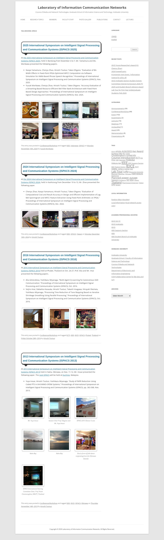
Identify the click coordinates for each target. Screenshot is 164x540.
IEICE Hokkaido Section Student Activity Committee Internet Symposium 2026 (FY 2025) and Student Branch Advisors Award (127, 84)
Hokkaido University (119, 255)
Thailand (95, 335)
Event (113, 114)
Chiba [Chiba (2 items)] (128, 153)
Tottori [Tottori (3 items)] (141, 183)
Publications (102, 20)
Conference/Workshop (48, 145)
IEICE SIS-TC (115, 221)
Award (113, 130)
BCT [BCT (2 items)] (124, 153)
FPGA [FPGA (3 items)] (113, 160)
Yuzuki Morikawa (46, 149)
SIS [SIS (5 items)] (127, 180)
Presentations (116, 136)
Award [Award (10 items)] (140, 151)
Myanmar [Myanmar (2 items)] (121, 174)
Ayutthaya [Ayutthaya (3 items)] (115, 153)
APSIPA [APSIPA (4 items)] (118, 151)
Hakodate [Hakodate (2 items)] (122, 160)
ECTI (68, 335)
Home (22, 20)
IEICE (77, 335)
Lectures (130, 20)
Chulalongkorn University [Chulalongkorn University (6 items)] (123, 155)
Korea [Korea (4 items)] (126, 169)
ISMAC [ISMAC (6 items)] (114, 168)
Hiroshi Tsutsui (37, 237)
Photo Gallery (85, 20)
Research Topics (37, 20)
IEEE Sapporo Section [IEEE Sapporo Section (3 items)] (135, 163)
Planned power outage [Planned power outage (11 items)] (124, 177)
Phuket (88, 335)
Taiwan (79, 234)
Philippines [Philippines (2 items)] (115, 176)
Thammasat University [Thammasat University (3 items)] (130, 183)
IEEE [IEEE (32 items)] (124, 162)
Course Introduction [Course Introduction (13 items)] (123, 157)
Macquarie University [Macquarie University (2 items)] (136, 172)
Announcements (117, 108)
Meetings (115, 124)
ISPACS (81, 145)
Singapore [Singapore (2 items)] (122, 180)
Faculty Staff (68, 20)
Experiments (116, 118)
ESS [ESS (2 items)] (141, 158)
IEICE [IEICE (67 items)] (130, 166)
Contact (116, 20)
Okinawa (84, 503)
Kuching (66, 375)
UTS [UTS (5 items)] (113, 184)
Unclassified (116, 127)
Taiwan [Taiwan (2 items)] (136, 180)
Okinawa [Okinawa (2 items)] (128, 174)
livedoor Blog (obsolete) (120, 199)
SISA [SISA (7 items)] (132, 180)
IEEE (68, 145)
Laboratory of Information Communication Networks (82, 7)
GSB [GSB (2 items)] (117, 160)
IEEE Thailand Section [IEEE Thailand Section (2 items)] (118, 167)
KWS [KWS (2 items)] (131, 169)
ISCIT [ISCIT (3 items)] (137, 167)
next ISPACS (44, 375)
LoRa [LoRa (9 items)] (126, 171)
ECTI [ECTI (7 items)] (138, 157)
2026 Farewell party (118, 71)
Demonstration (117, 133)
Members (53, 20)
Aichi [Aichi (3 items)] (113, 151)
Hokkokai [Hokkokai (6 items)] (130, 159)
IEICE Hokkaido (117, 224)
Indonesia (74, 145)
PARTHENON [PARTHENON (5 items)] (137, 173)
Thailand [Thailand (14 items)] (116, 182)
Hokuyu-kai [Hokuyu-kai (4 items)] (116, 163)
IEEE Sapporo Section (119, 230)
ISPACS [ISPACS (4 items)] (121, 169)
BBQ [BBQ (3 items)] (120, 153)
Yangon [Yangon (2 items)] (117, 185)
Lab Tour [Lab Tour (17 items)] (117, 171)
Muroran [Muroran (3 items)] (114, 174)
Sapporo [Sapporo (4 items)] (115, 180)
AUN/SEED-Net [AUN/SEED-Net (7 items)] (129, 151)
